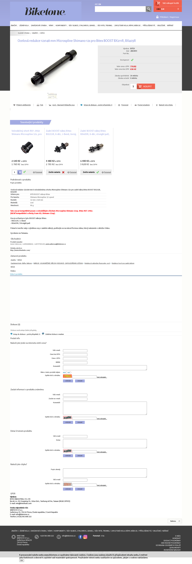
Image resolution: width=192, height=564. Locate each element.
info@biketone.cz (22, 521)
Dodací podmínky (172, 547)
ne (68, 373)
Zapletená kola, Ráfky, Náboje (21, 263)
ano (64, 373)
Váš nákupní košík (171, 3)
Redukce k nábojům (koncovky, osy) (97, 263)
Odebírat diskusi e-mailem (54, 334)
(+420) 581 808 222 (24, 523)
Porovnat (124, 105)
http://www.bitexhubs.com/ (20, 250)
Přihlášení (164, 17)
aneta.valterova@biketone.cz (56, 244)
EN (100, 4)
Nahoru (173, 528)
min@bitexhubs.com (23, 510)
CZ (96, 4)
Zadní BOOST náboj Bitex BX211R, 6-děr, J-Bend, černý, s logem (61, 134)
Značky (13, 260)
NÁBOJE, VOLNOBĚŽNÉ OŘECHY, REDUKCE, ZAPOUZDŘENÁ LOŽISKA (58, 263)
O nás (178, 542)
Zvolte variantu (54, 172)
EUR (162, 9)
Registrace (174, 17)
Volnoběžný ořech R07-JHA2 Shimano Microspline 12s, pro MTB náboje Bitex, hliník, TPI (27, 134)
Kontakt (176, 545)
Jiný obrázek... (102, 378)
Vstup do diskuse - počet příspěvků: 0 (26, 334)
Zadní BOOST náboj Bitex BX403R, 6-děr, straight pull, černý (94, 134)
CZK (158, 9)
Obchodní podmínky (171, 549)
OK (21, 560)
